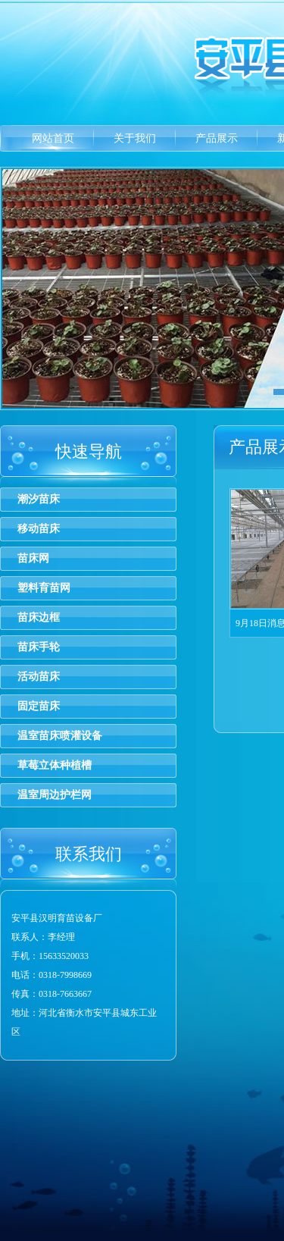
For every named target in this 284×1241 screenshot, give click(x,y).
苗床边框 (38, 617)
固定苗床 (38, 706)
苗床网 (33, 558)
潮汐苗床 (38, 499)
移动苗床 (38, 528)
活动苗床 (38, 676)
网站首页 (53, 138)
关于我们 (135, 138)
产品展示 (216, 138)
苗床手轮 (38, 647)
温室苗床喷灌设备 (59, 735)
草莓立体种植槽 (54, 765)
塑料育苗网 (43, 588)
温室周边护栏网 (54, 795)
